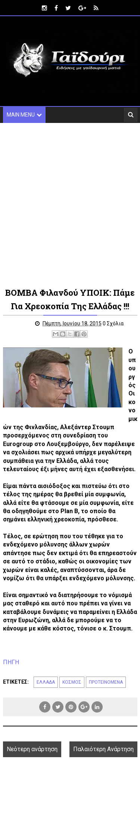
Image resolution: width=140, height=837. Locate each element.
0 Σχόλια (113, 323)
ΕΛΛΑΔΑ (46, 682)
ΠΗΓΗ (11, 662)
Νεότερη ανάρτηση (32, 749)
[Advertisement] (70, 204)
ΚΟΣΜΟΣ (71, 682)
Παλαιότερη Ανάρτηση (103, 749)
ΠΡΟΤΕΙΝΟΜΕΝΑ (106, 682)
